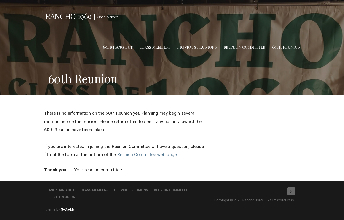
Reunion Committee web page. (147, 154)
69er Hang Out (118, 47)
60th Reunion (286, 47)
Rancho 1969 (68, 16)
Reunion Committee (244, 47)
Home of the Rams (291, 191)
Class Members (155, 47)
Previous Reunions (197, 47)
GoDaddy (68, 209)
